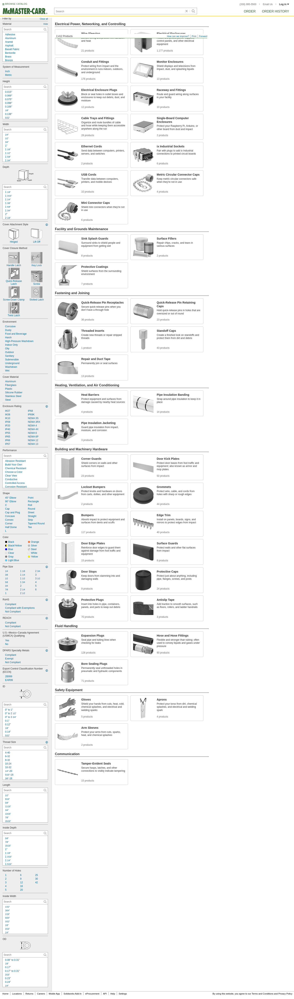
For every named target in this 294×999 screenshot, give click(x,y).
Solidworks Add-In (72, 993)
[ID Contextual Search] (25, 704)
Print (194, 36)
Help (112, 993)
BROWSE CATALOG (16, 4)
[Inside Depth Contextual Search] (25, 833)
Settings (123, 993)
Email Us (268, 4)
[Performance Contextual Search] (25, 456)
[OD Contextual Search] (25, 955)
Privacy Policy (285, 993)
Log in (284, 4)
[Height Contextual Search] (25, 87)
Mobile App (54, 993)
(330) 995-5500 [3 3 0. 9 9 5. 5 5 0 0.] (248, 4)
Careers (41, 993)
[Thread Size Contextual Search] (25, 747)
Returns (29, 993)
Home (5, 993)
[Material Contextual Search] (25, 29)
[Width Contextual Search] (25, 129)
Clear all (44, 19)
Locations (17, 993)
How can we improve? (178, 36)
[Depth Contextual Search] (25, 187)
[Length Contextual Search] (25, 790)
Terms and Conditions (262, 993)
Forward (203, 36)
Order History (275, 11)
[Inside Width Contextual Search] (25, 901)
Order (250, 11)
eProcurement (92, 993)
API (105, 993)
